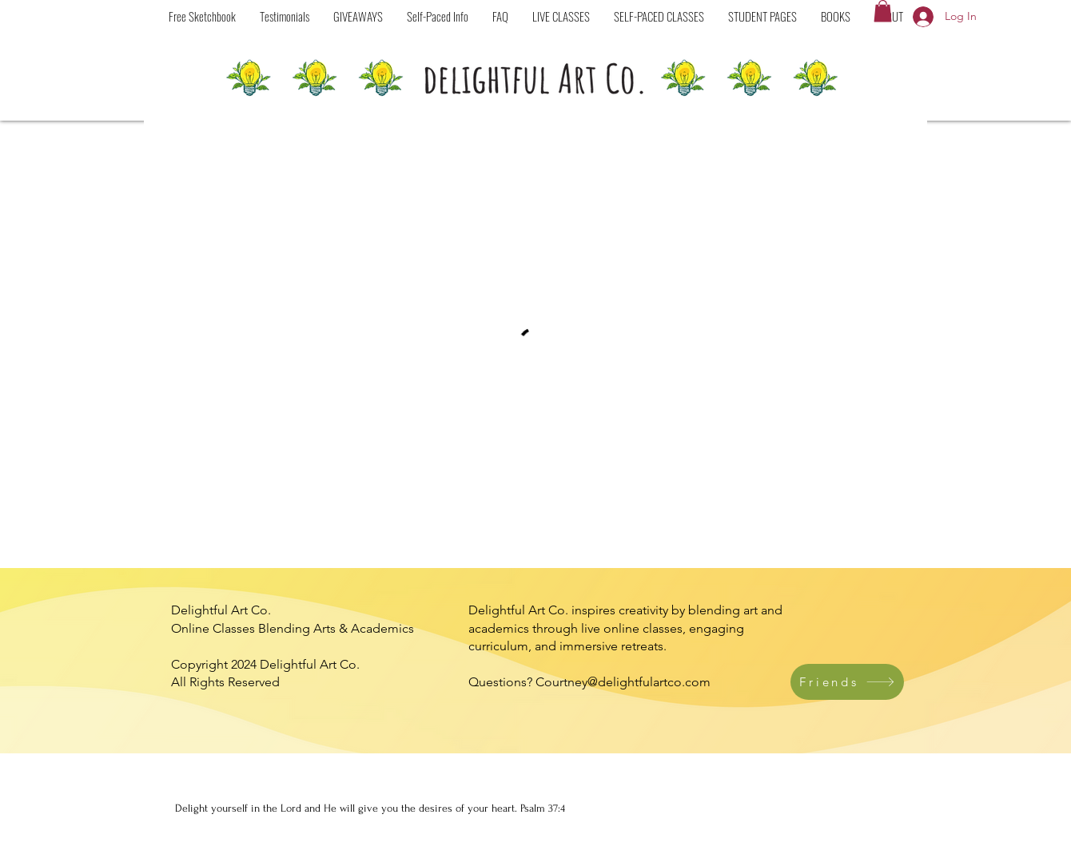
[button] (659, 16)
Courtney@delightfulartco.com (623, 681)
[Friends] (847, 682)
